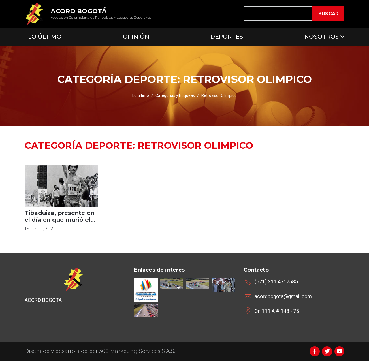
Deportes (226, 36)
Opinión (136, 36)
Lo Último (44, 36)
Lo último (140, 95)
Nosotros (321, 36)
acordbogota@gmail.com (283, 296)
